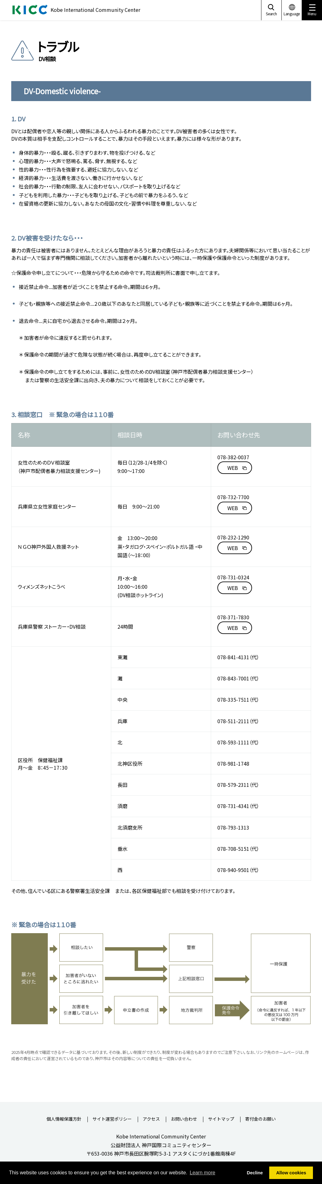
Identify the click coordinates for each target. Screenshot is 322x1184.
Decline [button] (255, 1172)
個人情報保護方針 (64, 1119)
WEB (232, 467)
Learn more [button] (202, 1172)
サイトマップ (221, 1119)
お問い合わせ (184, 1119)
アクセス (151, 1119)
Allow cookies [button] (291, 1172)
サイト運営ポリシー (112, 1119)
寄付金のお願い (260, 1119)
